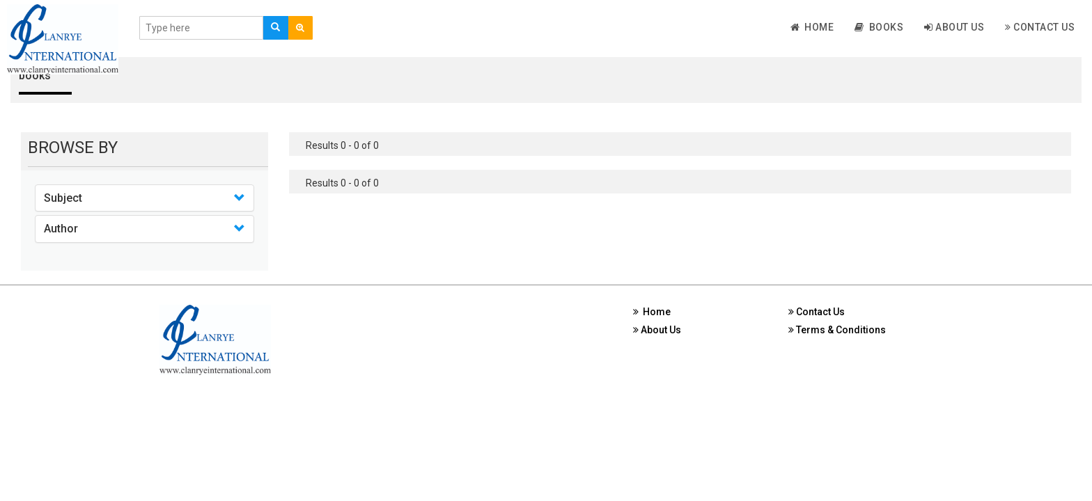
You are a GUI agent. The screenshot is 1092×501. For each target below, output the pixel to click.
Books (879, 27)
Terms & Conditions (837, 329)
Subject (63, 198)
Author (61, 228)
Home (812, 27)
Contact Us (1040, 27)
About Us (954, 27)
